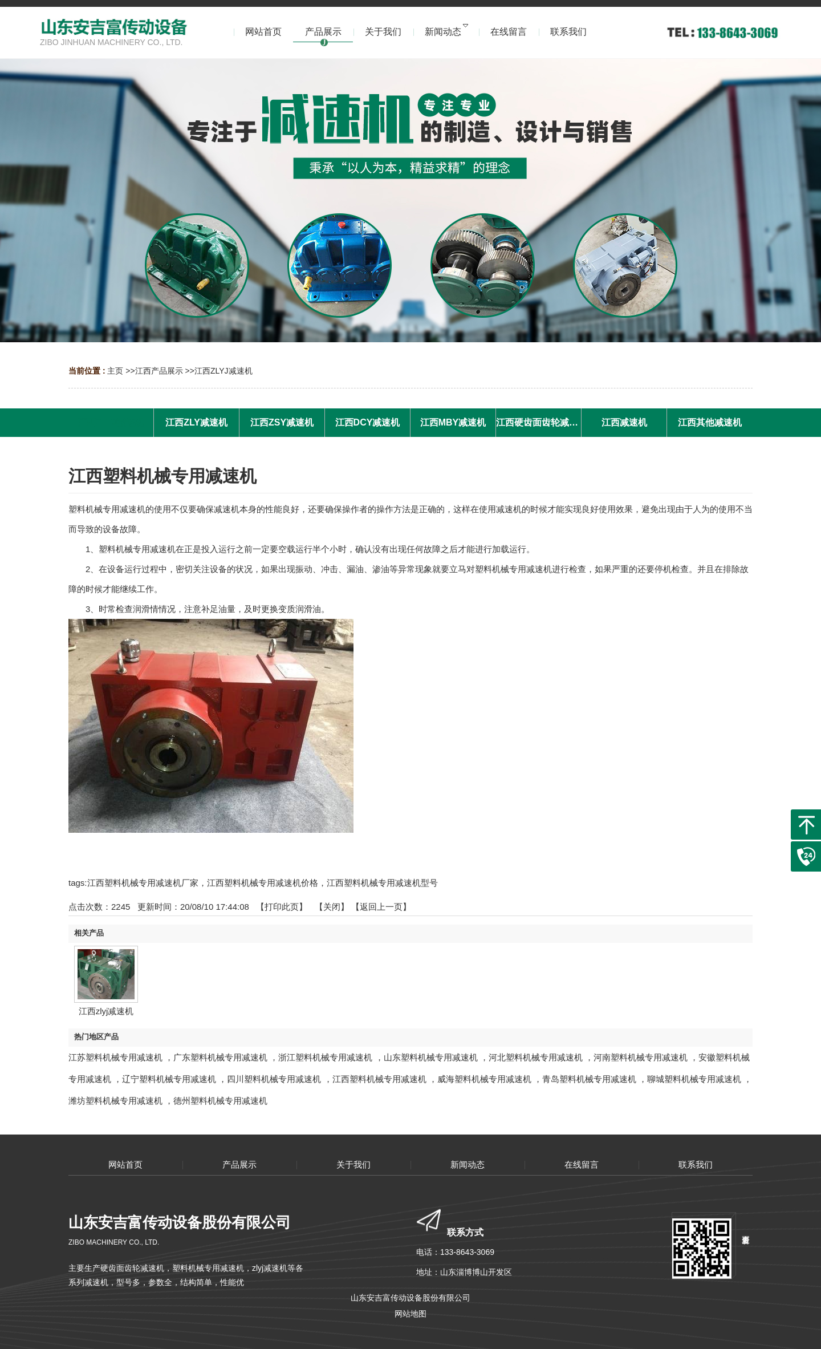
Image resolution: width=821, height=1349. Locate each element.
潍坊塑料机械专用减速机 (115, 1100)
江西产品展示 (159, 370)
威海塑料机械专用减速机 (484, 1079)
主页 (115, 370)
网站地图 (410, 1313)
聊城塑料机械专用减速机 (694, 1079)
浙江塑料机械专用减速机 (325, 1057)
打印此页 (282, 907)
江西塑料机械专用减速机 (379, 1079)
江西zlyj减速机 (106, 1011)
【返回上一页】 (381, 907)
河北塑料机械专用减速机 (536, 1057)
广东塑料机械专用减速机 (220, 1057)
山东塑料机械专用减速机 (431, 1057)
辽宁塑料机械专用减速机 (169, 1079)
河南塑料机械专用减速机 (641, 1057)
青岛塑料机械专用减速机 (589, 1079)
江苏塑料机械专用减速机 (115, 1057)
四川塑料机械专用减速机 (274, 1079)
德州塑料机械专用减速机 (220, 1100)
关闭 (331, 907)
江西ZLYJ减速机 (223, 370)
